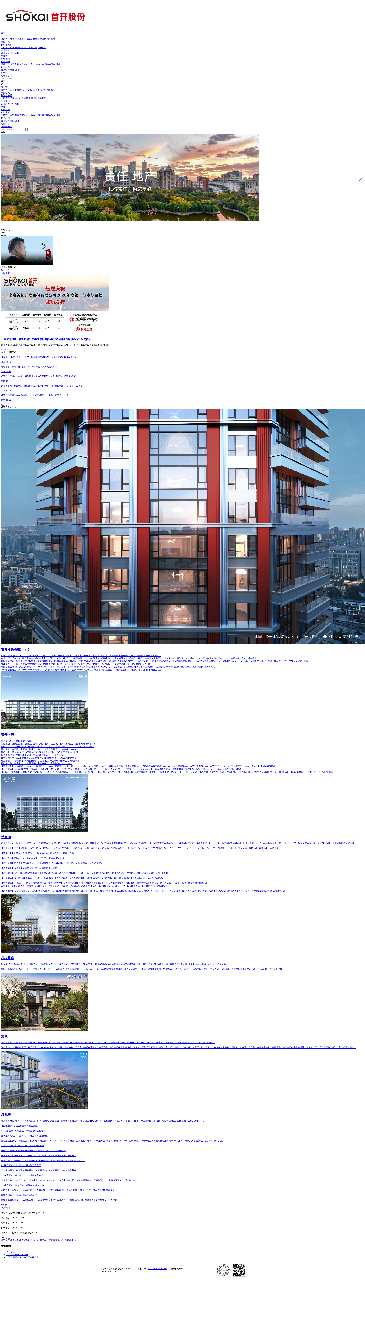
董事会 (36, 39)
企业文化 (5, 50)
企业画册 (14, 53)
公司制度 (23, 47)
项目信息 (5, 42)
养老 (33, 64)
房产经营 (5, 61)
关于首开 (5, 36)
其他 (58, 64)
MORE (4, 350)
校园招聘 (14, 70)
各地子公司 (6, 76)
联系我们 (42, 47)
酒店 (21, 64)
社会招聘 (5, 70)
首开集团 (10, 1252)
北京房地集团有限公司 (17, 1254)
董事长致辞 (15, 39)
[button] (178, 219)
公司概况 (5, 47)
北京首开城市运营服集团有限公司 (22, 1257)
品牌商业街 (6, 64)
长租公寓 (40, 64)
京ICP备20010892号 (157, 1268)
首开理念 (5, 53)
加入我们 (5, 67)
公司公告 (14, 47)
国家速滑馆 (50, 64)
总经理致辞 (27, 39)
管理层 (43, 39)
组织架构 (51, 39)
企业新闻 (5, 59)
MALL (27, 64)
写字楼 (15, 64)
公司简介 (5, 39)
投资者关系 (6, 45)
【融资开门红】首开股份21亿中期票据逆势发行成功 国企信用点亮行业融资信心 (46, 339)
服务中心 (5, 73)
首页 (3, 33)
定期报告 (32, 47)
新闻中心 (5, 56)
